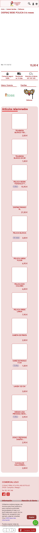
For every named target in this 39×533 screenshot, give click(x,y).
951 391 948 (9, 490)
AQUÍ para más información (9, 519)
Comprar (29, 530)
